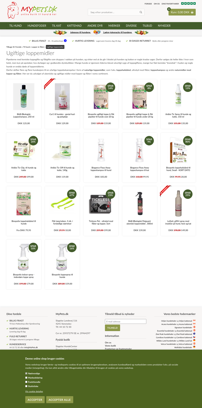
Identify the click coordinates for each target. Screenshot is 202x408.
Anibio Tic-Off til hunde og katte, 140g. (62, 168)
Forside (148, 4)
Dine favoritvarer (170, 4)
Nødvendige (34, 373)
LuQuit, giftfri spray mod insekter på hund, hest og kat (178, 222)
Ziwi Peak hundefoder (164, 334)
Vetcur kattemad (185, 344)
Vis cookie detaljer (34, 391)
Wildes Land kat (185, 341)
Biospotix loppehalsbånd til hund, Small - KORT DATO (178, 168)
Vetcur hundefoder (168, 344)
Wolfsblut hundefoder (183, 347)
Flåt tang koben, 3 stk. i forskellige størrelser (62, 222)
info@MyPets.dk (31, 347)
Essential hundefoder (165, 331)
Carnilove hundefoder (165, 337)
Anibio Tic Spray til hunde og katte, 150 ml (178, 115)
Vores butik (110, 345)
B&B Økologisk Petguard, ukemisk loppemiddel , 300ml (140, 222)
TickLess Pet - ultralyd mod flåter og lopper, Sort (101, 222)
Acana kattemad (185, 324)
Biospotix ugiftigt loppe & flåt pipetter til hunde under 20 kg (139, 115)
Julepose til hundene (80, 32)
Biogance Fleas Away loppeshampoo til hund (101, 168)
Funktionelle (34, 382)
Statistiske (33, 386)
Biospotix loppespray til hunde (62, 275)
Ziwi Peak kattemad (184, 334)
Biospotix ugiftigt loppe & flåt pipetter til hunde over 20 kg (101, 115)
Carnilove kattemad (184, 337)
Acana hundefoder (168, 324)
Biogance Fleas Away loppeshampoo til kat (139, 168)
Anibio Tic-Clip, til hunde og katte (23, 168)
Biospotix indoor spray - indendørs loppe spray (23, 275)
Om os (157, 4)
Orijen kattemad (185, 321)
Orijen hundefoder (168, 321)
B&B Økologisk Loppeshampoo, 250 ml (23, 115)
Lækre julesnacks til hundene (117, 32)
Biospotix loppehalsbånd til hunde (24, 222)
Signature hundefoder (183, 327)
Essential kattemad (184, 331)
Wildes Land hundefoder (166, 341)
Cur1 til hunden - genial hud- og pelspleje (62, 115)
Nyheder (164, 25)
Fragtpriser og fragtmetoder (118, 348)
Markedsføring (35, 377)
